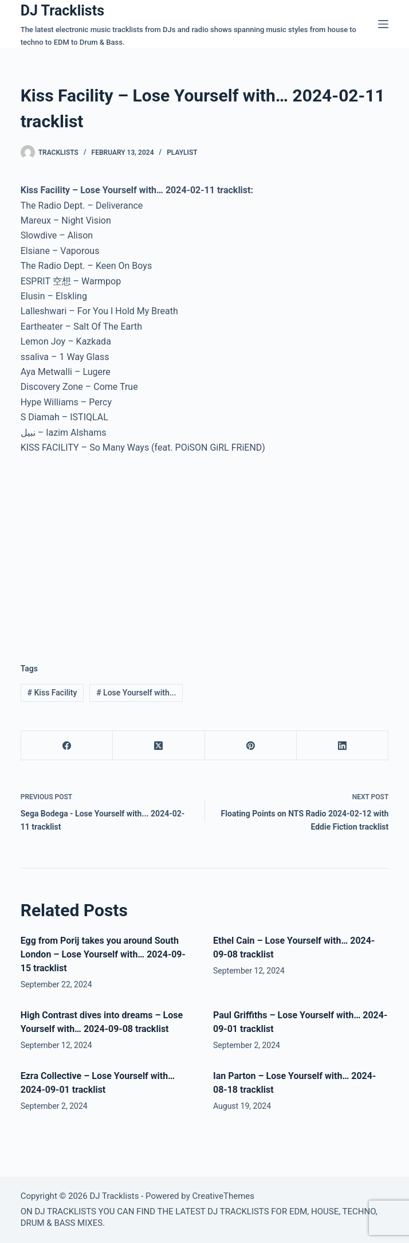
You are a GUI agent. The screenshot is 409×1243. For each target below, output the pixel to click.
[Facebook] (67, 745)
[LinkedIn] (342, 745)
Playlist (182, 152)
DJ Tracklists (62, 10)
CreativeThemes (223, 1196)
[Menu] (383, 24)
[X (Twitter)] (158, 745)
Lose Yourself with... (136, 692)
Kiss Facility (52, 692)
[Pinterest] (251, 745)
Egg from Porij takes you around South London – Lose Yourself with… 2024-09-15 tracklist (103, 954)
